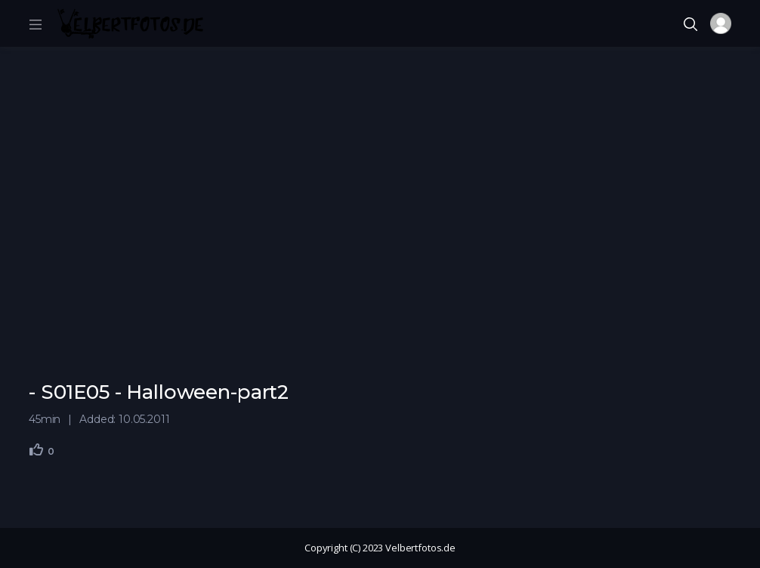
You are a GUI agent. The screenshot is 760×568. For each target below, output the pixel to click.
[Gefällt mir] (36, 449)
